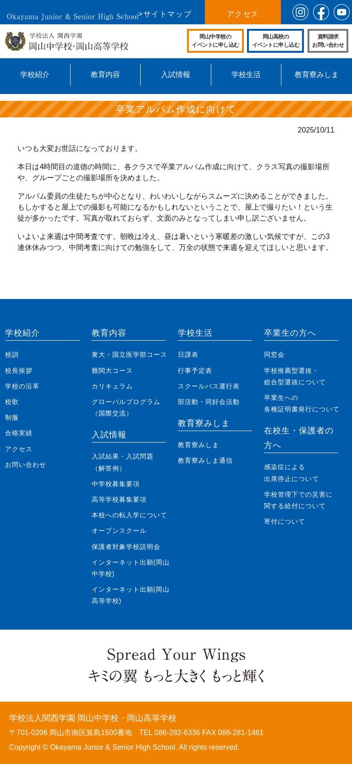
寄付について (284, 521)
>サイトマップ (165, 14)
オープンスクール (119, 530)
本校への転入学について (129, 515)
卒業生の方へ (290, 333)
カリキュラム (112, 386)
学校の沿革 (22, 386)
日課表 (188, 354)
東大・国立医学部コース (129, 354)
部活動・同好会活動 (209, 401)
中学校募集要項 (116, 483)
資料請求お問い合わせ (328, 40)
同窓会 (274, 354)
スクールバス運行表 (209, 386)
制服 (12, 417)
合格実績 (19, 433)
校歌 (12, 401)
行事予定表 (195, 370)
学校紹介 (35, 74)
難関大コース (112, 370)
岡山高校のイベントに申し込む (276, 40)
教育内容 (105, 74)
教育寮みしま (317, 74)
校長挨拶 (19, 370)
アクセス (243, 14)
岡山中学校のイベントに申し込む (215, 40)
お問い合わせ (25, 464)
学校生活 (246, 74)
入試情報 (175, 74)
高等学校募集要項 (119, 499)
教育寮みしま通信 (205, 460)
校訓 (12, 354)
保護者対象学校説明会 (126, 546)
